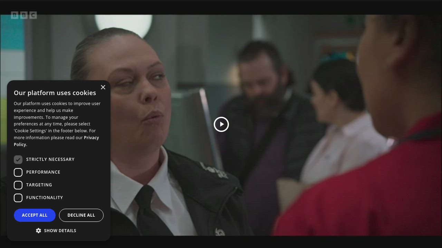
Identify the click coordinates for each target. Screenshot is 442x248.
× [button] (102, 87)
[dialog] (58, 160)
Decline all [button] (81, 215)
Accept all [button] (35, 215)
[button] (59, 230)
